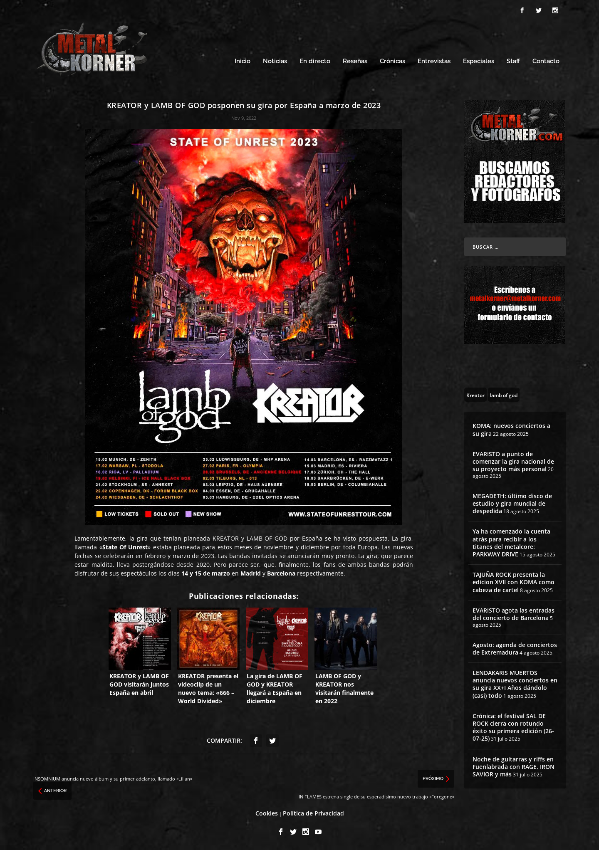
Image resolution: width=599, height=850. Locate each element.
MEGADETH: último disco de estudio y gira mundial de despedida (512, 503)
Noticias (275, 61)
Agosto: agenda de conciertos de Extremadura (515, 648)
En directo (315, 61)
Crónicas (392, 61)
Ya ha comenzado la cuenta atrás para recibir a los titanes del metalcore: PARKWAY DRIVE (511, 542)
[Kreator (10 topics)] (475, 395)
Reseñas (355, 61)
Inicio (242, 61)
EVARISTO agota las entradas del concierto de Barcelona (513, 614)
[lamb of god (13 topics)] (504, 395)
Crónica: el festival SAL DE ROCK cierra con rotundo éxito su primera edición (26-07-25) (513, 727)
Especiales (478, 61)
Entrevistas (434, 61)
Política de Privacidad (313, 813)
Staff (513, 61)
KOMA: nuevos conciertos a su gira (511, 429)
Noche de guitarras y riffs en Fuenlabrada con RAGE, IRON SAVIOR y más (513, 766)
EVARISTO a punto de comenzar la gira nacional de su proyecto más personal (513, 461)
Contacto (545, 61)
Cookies (266, 813)
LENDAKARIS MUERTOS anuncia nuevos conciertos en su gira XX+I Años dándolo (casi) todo (515, 684)
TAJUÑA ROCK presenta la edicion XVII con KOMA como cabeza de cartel (513, 582)
